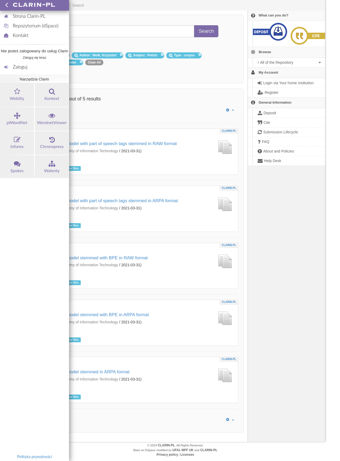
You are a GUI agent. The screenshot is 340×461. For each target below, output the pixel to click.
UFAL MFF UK (183, 450)
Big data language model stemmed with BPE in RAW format (88, 257)
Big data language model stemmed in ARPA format (79, 371)
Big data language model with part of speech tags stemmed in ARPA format (103, 200)
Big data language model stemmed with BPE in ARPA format (89, 314)
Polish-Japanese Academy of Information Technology (74, 151)
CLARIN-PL (229, 130)
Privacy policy (167, 454)
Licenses (187, 454)
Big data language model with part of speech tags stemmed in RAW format (103, 143)
